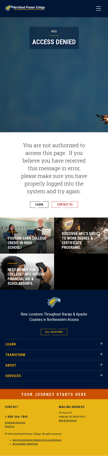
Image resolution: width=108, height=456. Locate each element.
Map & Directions (68, 420)
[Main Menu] (98, 8)
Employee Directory (15, 422)
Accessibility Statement (25, 444)
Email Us (9, 426)
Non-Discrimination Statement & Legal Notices (37, 440)
